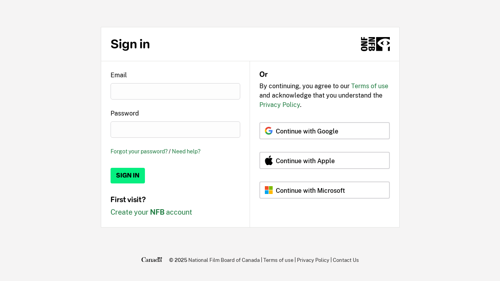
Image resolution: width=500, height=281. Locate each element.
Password (125, 113)
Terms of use (369, 86)
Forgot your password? (139, 151)
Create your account (151, 212)
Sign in (127, 175)
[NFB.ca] (375, 44)
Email (119, 75)
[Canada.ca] (151, 259)
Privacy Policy (279, 104)
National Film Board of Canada (224, 260)
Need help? (186, 151)
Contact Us (346, 260)
